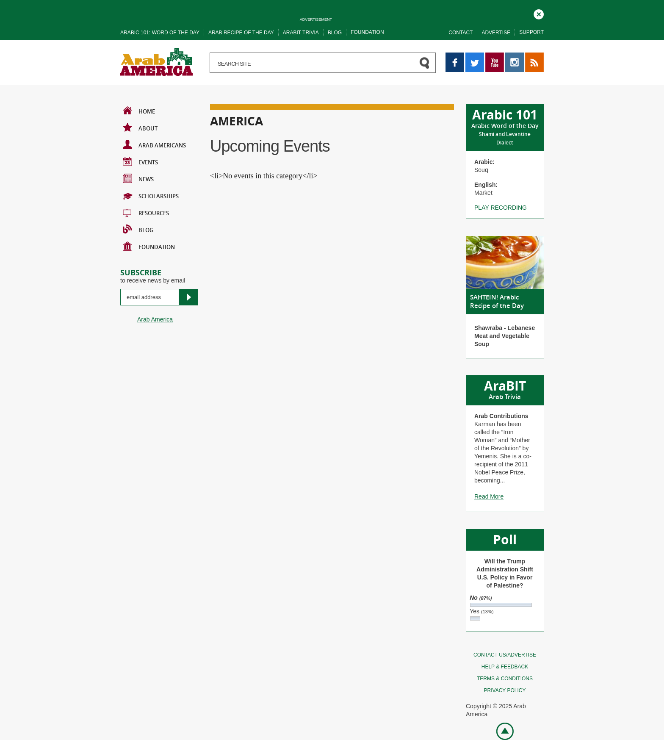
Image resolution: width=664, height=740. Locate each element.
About (140, 127)
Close (539, 13)
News (138, 178)
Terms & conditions (505, 679)
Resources (146, 212)
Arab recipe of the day (241, 33)
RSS (531, 56)
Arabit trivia (301, 33)
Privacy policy (505, 690)
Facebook (454, 56)
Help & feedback (504, 667)
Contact (460, 33)
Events (140, 161)
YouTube (494, 56)
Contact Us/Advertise (504, 655)
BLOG (138, 229)
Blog (335, 33)
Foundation (367, 32)
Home (139, 110)
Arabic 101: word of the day (159, 33)
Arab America (155, 319)
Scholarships (151, 195)
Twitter (474, 56)
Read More (489, 496)
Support (531, 32)
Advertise (495, 33)
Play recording (500, 207)
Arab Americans (154, 144)
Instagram (514, 56)
